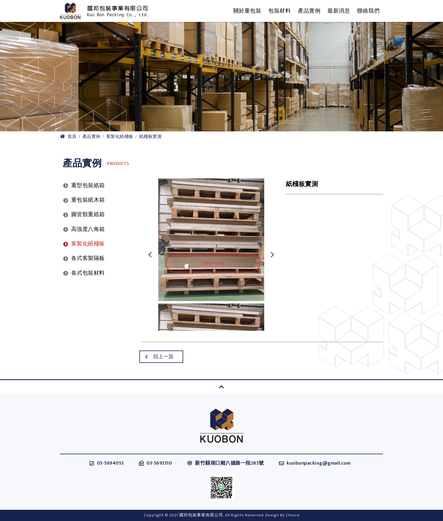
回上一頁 (151, 357)
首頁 (68, 137)
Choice (293, 515)
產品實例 (91, 137)
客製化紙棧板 (119, 137)
